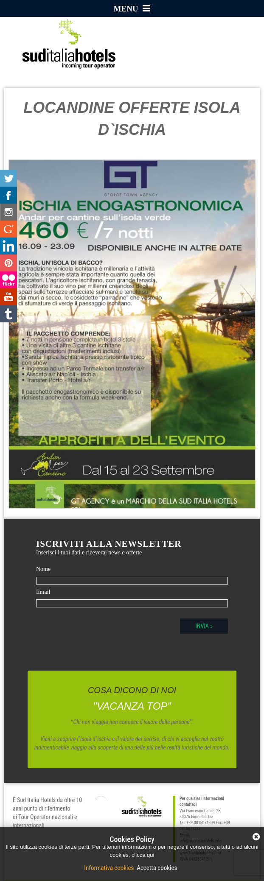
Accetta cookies (156, 868)
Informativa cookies (109, 868)
